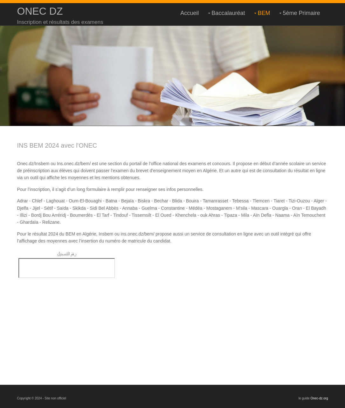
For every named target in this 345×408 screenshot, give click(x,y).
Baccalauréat (228, 13)
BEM (264, 13)
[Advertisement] (172, 324)
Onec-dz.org (319, 398)
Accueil (189, 13)
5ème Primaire (301, 13)
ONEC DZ (40, 11)
